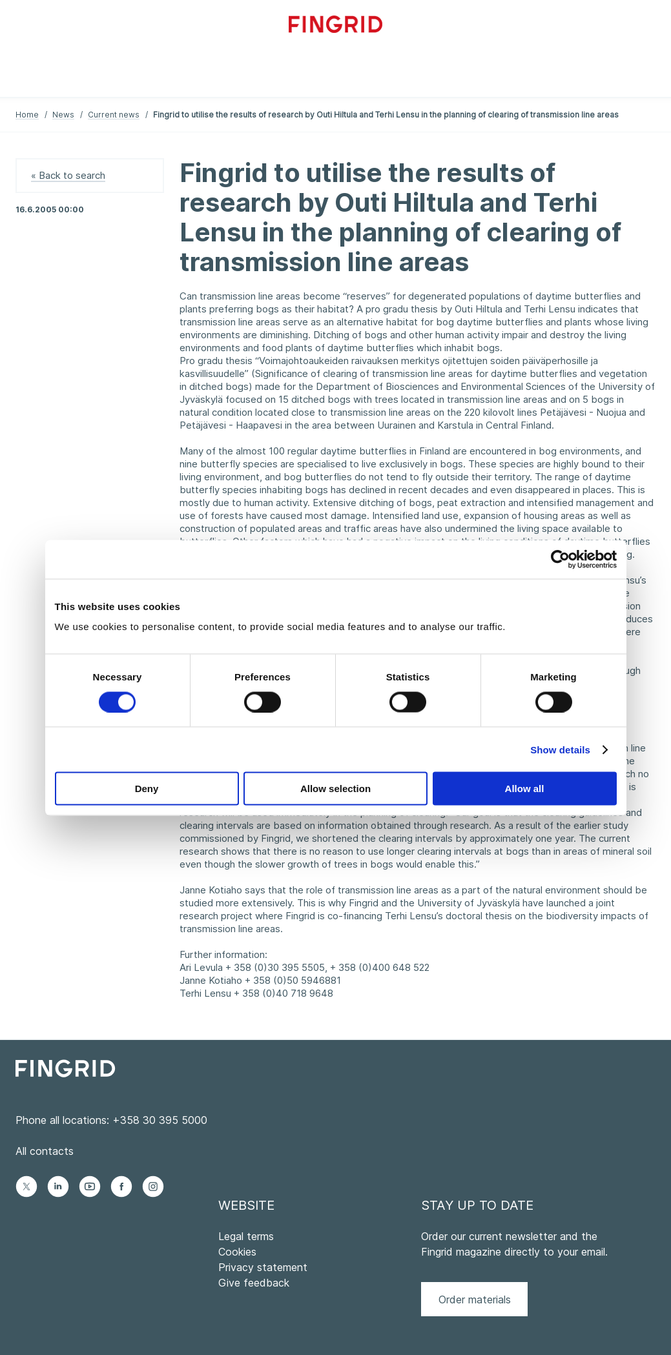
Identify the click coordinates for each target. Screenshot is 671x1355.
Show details (560, 749)
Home (27, 114)
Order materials (475, 1299)
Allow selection (335, 788)
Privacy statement (262, 1267)
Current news (113, 114)
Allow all (524, 788)
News (63, 114)
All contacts (44, 1151)
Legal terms (246, 1236)
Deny (147, 788)
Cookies (237, 1251)
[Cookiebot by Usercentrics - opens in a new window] (560, 559)
